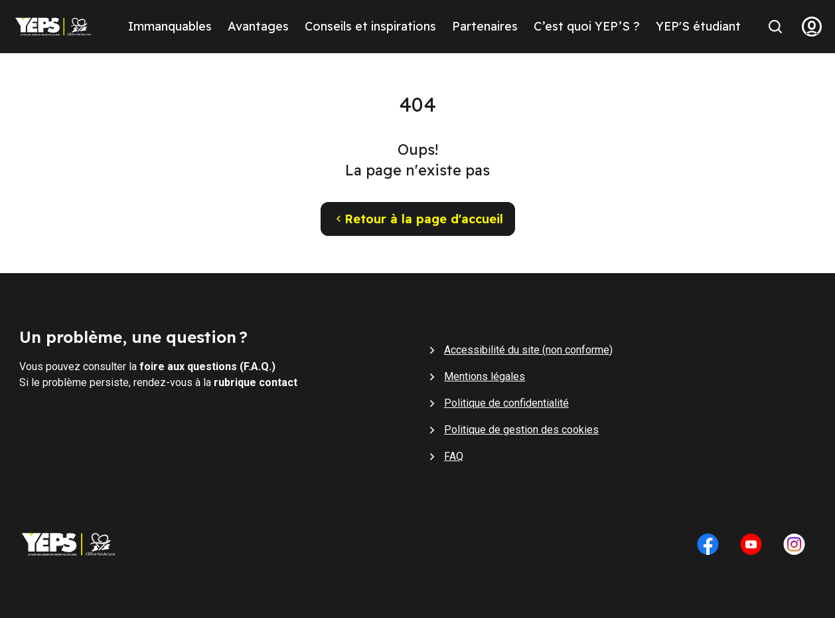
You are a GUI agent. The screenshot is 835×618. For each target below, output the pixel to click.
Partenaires (485, 26)
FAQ (453, 456)
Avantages (258, 26)
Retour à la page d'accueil (418, 219)
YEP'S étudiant (698, 26)
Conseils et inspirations (370, 26)
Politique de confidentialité (506, 403)
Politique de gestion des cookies (521, 429)
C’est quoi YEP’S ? (587, 26)
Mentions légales (484, 376)
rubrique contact (255, 382)
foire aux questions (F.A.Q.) (207, 366)
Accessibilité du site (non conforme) (528, 350)
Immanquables (170, 26)
